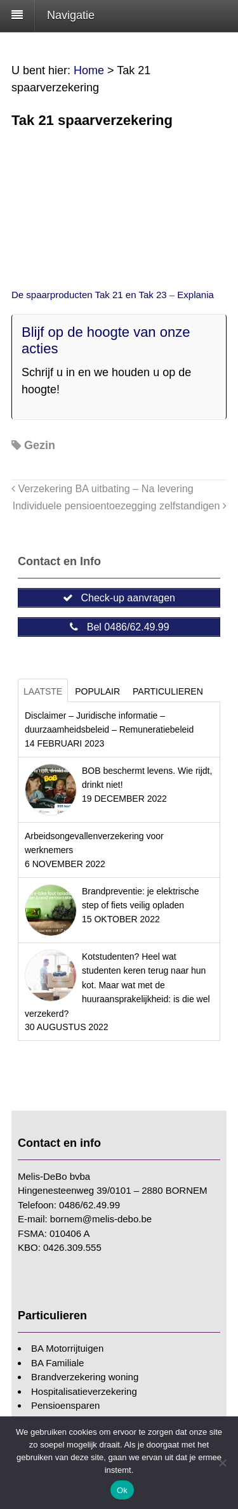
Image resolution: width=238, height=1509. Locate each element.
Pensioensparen (65, 1405)
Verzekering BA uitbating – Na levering (102, 488)
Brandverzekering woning (84, 1376)
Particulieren (168, 691)
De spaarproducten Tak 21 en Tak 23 (90, 294)
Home (89, 70)
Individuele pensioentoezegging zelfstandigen (120, 505)
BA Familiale (57, 1362)
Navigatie (71, 15)
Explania (195, 294)
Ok (122, 1490)
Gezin (39, 445)
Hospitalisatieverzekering (84, 1391)
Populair (97, 691)
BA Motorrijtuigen (67, 1348)
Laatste (42, 691)
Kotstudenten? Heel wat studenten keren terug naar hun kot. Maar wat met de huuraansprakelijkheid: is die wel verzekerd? (117, 985)
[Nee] (222, 1462)
